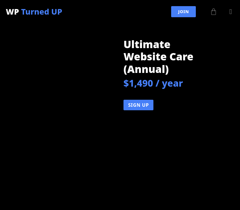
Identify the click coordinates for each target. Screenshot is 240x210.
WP (34, 11)
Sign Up (138, 105)
